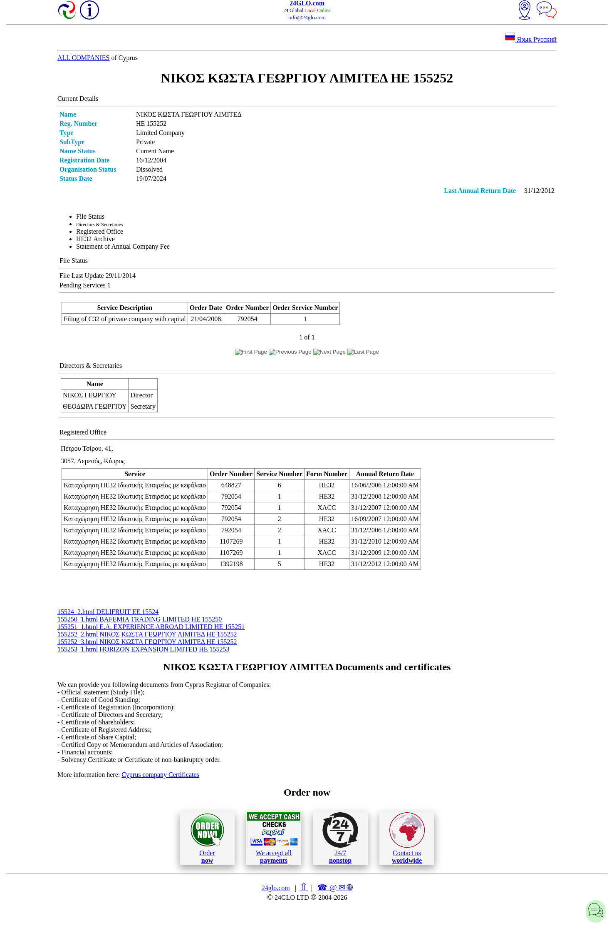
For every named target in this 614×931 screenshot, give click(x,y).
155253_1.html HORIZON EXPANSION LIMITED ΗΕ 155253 (143, 649)
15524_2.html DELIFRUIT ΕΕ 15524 (107, 611)
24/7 (340, 838)
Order (207, 838)
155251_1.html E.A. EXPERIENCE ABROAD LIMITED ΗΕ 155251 (151, 626)
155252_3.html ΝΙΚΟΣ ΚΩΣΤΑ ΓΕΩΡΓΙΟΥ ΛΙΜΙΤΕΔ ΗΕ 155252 (147, 641)
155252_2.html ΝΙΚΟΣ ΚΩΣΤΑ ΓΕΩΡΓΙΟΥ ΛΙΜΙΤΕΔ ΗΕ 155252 (147, 634)
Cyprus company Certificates (160, 774)
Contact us (407, 838)
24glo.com (276, 887)
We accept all (273, 838)
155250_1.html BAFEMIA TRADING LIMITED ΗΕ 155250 (139, 619)
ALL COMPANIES (83, 57)
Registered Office (99, 231)
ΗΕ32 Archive (95, 238)
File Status (90, 216)
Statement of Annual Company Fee (123, 246)
